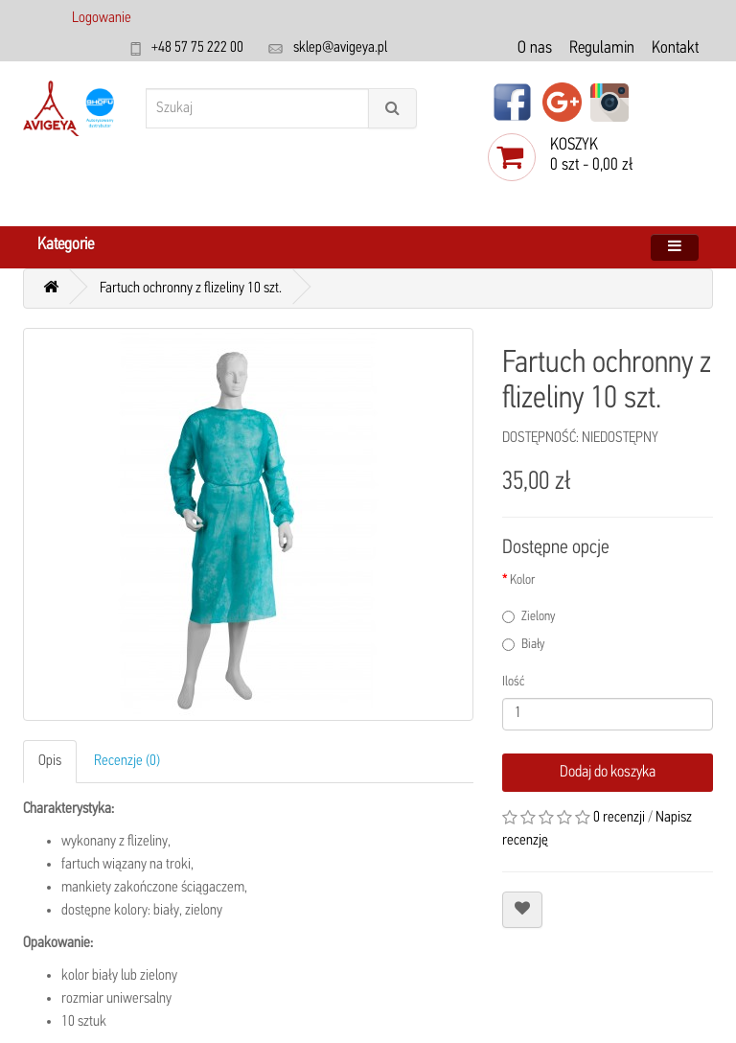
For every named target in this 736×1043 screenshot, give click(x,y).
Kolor (522, 580)
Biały (523, 644)
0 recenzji (619, 817)
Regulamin (601, 48)
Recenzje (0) (127, 761)
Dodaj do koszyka (608, 772)
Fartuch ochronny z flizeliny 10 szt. (191, 288)
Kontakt (675, 48)
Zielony (528, 617)
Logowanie (101, 18)
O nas (535, 48)
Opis (49, 761)
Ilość (513, 682)
